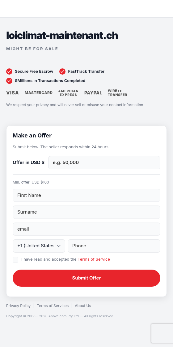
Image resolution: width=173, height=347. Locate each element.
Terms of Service (94, 259)
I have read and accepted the (65, 259)
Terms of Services (53, 305)
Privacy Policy (18, 305)
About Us (83, 305)
